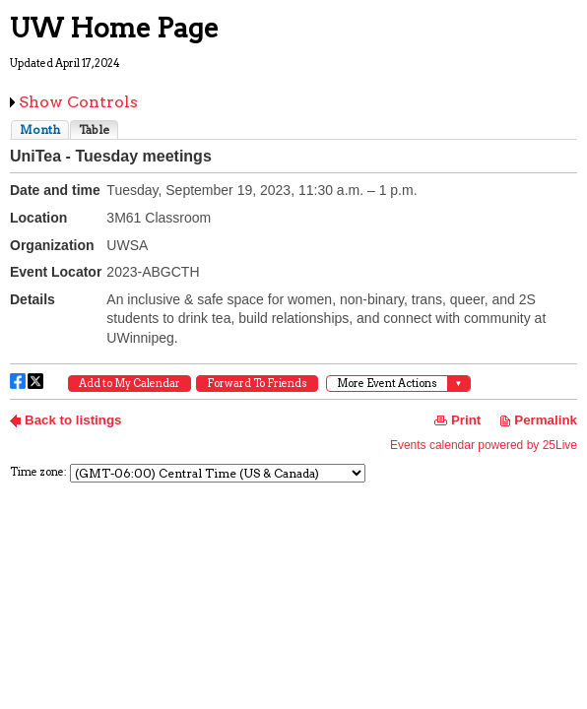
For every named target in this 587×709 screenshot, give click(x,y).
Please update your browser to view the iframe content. (293, 129)
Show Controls (78, 102)
